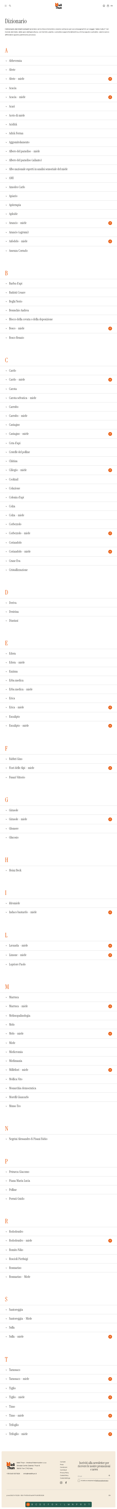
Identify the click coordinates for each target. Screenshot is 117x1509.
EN (112, 6)
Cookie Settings (65, 1478)
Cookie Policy (64, 1475)
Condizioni (63, 1467)
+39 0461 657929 (13, 1473)
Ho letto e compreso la (94, 1480)
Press (62, 1464)
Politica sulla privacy (101, 1481)
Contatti (63, 1462)
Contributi (63, 1470)
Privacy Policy (64, 1473)
